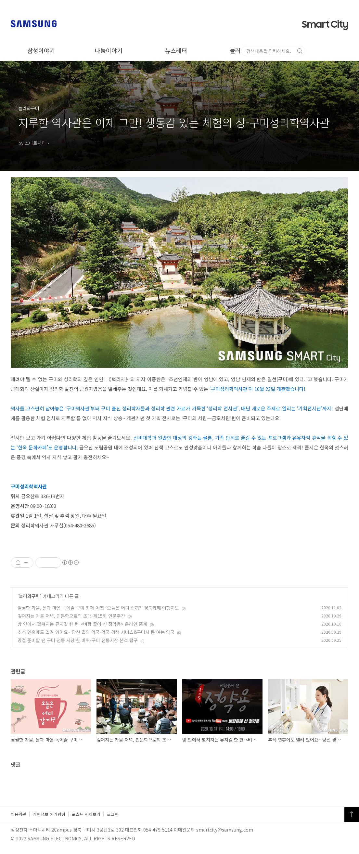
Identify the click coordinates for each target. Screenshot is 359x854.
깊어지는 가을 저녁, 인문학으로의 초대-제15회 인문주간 (71, 616)
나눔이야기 (108, 50)
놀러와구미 (243, 50)
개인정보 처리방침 (49, 814)
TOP (351, 814)
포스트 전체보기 (86, 814)
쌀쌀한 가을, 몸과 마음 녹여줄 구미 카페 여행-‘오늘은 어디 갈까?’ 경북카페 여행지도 (98, 607)
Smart (325, 24)
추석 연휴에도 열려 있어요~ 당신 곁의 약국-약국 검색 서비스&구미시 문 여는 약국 (96, 632)
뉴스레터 (176, 50)
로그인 (113, 814)
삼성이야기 (41, 50)
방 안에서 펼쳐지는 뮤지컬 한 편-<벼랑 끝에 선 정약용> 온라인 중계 (82, 624)
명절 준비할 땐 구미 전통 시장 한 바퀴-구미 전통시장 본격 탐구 (78, 640)
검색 (346, 51)
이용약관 (18, 814)
